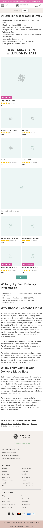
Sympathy (5, 471)
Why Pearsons (26, 496)
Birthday (5, 468)
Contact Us (5, 499)
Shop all (21, 277)
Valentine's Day (26, 474)
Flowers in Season (27, 499)
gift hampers (5, 348)
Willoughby (25, 424)
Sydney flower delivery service (30, 353)
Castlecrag (34, 424)
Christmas (25, 471)
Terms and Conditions (16, 526)
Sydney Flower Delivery (9, 452)
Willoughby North (6, 424)
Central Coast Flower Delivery (11, 458)
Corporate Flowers (27, 483)
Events (24, 480)
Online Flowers (7, 508)
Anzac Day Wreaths (28, 486)
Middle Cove (17, 424)
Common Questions (8, 505)
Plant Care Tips (26, 505)
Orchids (4, 483)
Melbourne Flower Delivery (10, 455)
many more (15, 426)
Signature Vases (7, 480)
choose (25, 10)
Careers (24, 508)
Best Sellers (6, 477)
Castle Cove (4, 426)
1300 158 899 (21, 443)
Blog (3, 496)
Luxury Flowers (26, 468)
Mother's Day (26, 477)
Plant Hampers (7, 486)
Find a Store (6, 502)
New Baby (5, 474)
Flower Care (25, 502)
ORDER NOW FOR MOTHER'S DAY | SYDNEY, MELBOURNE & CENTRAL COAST (21, 1)
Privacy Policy (29, 526)
